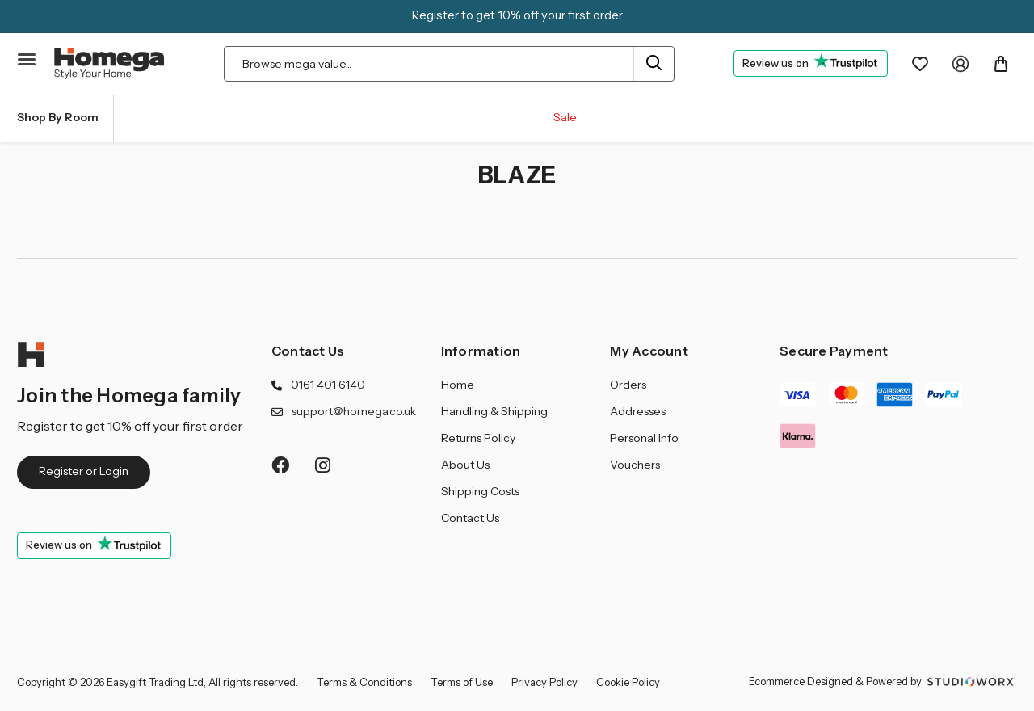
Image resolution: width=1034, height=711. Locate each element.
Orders (628, 384)
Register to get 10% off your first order (517, 15)
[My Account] (960, 64)
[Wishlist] (920, 64)
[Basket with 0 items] (1001, 64)
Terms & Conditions (364, 681)
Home (457, 384)
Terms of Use (462, 681)
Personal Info (644, 438)
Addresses (638, 411)
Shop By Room (58, 117)
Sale (565, 117)
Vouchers (635, 464)
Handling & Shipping (494, 411)
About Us (465, 464)
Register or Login (83, 471)
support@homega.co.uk (354, 411)
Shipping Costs (480, 491)
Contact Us (308, 351)
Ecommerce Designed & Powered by (883, 681)
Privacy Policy (544, 681)
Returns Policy (478, 438)
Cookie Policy (628, 681)
